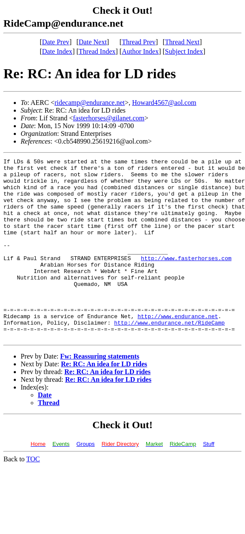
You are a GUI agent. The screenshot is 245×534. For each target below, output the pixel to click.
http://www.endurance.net (178, 348)
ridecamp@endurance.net (90, 102)
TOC (33, 495)
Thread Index (97, 51)
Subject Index (184, 51)
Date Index (57, 51)
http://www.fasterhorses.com (186, 278)
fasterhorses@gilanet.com (108, 118)
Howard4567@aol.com (164, 102)
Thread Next (182, 42)
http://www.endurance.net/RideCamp (169, 356)
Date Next (93, 42)
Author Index (140, 51)
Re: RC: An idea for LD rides (104, 400)
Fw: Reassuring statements (99, 392)
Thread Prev (139, 42)
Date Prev (56, 42)
